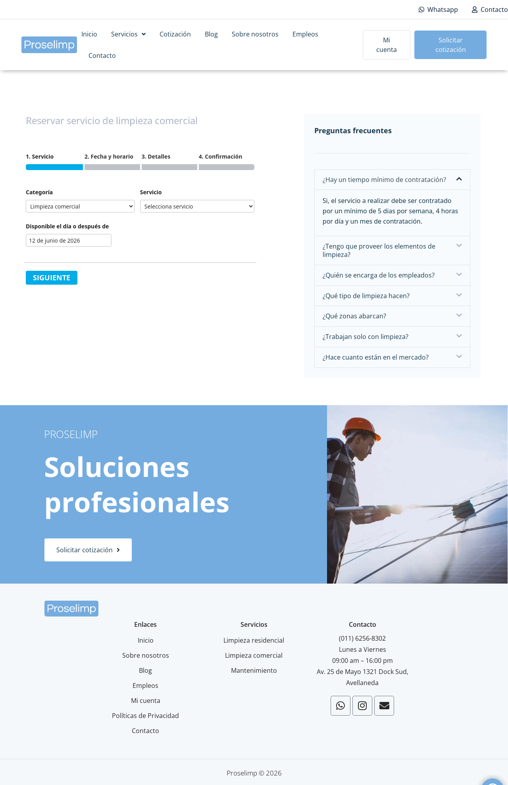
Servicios (128, 34)
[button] (392, 180)
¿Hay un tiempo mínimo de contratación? (384, 179)
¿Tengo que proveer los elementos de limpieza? (379, 250)
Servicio (151, 192)
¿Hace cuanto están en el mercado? (376, 357)
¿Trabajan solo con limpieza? (365, 336)
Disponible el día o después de (67, 226)
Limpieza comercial (254, 655)
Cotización (175, 34)
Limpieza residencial (253, 640)
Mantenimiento (254, 670)
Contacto (102, 55)
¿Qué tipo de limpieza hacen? (366, 295)
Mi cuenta (145, 700)
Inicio (89, 34)
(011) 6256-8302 (362, 638)
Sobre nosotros (255, 34)
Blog (211, 34)
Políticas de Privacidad (145, 715)
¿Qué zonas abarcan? (354, 316)
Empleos (305, 34)
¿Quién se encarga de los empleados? (379, 275)
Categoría (39, 192)
